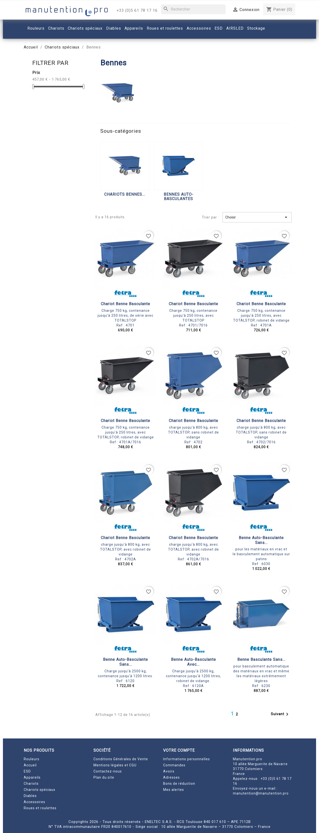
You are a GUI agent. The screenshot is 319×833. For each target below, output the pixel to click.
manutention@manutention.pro (261, 793)
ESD (27, 771)
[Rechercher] (193, 9)
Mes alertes (173, 790)
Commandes (174, 765)
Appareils (32, 777)
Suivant (280, 714)
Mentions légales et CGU (115, 765)
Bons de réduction (179, 783)
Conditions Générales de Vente (120, 759)
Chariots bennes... (124, 194)
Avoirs (168, 771)
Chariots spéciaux (39, 790)
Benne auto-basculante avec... (193, 662)
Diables (30, 796)
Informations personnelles (186, 759)
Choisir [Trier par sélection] (257, 217)
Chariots (31, 783)
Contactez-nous (107, 771)
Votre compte (179, 750)
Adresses (171, 777)
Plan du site (103, 777)
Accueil (30, 765)
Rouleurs (31, 759)
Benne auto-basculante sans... (261, 540)
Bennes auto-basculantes (179, 196)
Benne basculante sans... (261, 659)
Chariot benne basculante (125, 304)
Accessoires (34, 802)
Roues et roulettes (40, 808)
